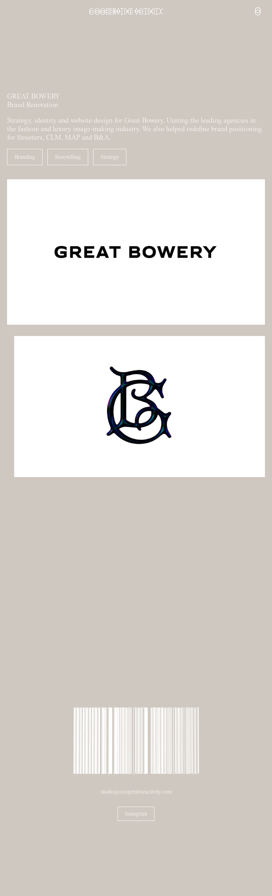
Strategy (110, 157)
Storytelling (68, 157)
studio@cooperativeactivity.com (136, 792)
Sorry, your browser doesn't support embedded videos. (53, 58)
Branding (25, 157)
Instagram (136, 814)
